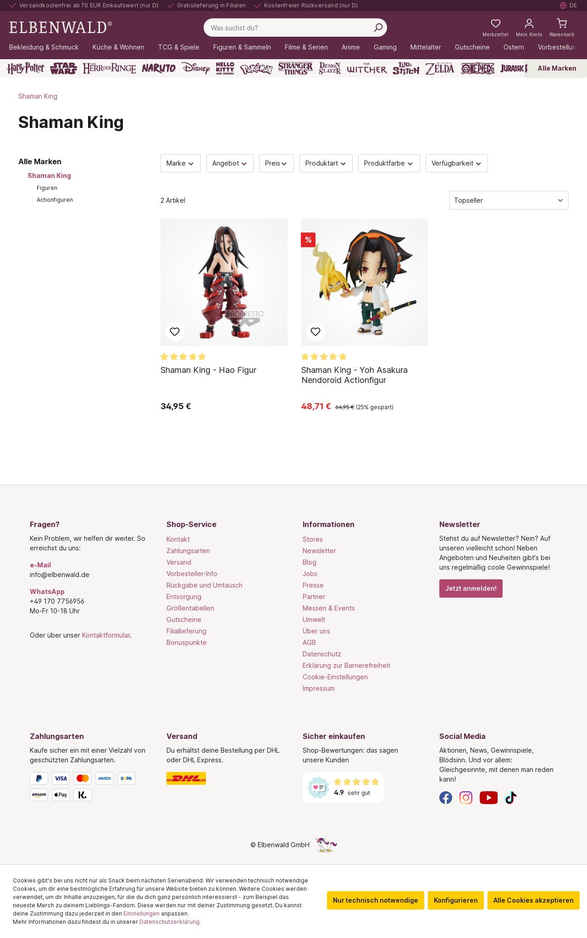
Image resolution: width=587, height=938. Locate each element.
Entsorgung (183, 596)
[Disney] (195, 68)
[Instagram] (466, 797)
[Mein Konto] (529, 27)
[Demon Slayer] (330, 68)
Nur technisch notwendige (375, 900)
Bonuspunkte (186, 642)
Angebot (230, 163)
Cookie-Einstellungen (335, 677)
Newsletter (319, 551)
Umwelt (314, 619)
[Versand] (225, 778)
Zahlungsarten (188, 551)
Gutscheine (183, 619)
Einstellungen (141, 913)
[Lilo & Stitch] (406, 68)
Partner (314, 596)
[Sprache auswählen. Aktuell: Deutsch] (568, 5)
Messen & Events (329, 608)
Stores (313, 539)
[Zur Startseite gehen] (60, 27)
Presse (313, 585)
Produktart (326, 163)
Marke (180, 163)
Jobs (310, 573)
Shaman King (49, 175)
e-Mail (40, 565)
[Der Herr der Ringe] (109, 68)
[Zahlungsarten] (89, 788)
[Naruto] (159, 68)
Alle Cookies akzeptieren (533, 900)
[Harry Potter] (25, 68)
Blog (309, 562)
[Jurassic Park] (520, 68)
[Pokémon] (256, 68)
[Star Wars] (63, 68)
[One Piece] (477, 68)
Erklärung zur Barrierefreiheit (346, 665)
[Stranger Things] (295, 68)
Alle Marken (557, 68)
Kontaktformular (106, 635)
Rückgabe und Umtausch (204, 585)
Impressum (319, 688)
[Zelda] (439, 68)
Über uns (316, 631)
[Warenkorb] (562, 27)
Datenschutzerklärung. (170, 921)
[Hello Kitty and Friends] (225, 68)
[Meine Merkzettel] (495, 27)
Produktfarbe (389, 163)
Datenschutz (322, 654)
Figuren (47, 187)
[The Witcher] (367, 68)
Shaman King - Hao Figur (208, 370)
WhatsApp (47, 591)
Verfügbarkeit (457, 163)
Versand (178, 562)
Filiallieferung (186, 631)
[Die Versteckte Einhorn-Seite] (326, 845)
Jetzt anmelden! (471, 588)
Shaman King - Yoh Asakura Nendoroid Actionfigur (354, 375)
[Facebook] (445, 797)
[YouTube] (489, 797)
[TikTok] (511, 797)
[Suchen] (378, 27)
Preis (276, 163)
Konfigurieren (456, 900)
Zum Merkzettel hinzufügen (174, 331)
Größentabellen (190, 608)
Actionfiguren (55, 199)
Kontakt (178, 539)
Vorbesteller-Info (191, 573)
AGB (309, 642)
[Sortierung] (509, 200)
